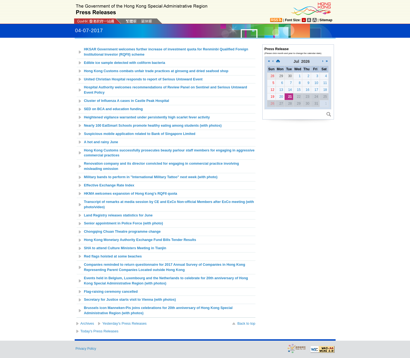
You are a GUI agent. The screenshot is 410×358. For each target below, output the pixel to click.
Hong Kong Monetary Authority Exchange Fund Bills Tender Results (140, 240)
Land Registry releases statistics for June (118, 215)
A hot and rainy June (101, 142)
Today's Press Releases (99, 331)
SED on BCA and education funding (113, 109)
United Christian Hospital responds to (143, 79)
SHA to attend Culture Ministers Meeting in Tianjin (125, 248)
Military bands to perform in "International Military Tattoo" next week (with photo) (151, 177)
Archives (87, 323)
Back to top (246, 323)
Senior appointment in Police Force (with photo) (123, 223)
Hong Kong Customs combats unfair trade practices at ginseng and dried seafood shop (156, 71)
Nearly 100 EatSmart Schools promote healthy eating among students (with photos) (153, 126)
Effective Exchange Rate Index (109, 185)
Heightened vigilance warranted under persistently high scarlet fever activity (147, 117)
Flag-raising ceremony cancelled (111, 292)
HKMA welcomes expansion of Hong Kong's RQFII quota (130, 194)
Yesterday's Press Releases (124, 323)
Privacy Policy (85, 349)
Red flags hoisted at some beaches (113, 256)
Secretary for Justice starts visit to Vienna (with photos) (130, 300)
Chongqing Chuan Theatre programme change (122, 232)
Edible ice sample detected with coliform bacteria (124, 63)
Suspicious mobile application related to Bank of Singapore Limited (139, 134)
